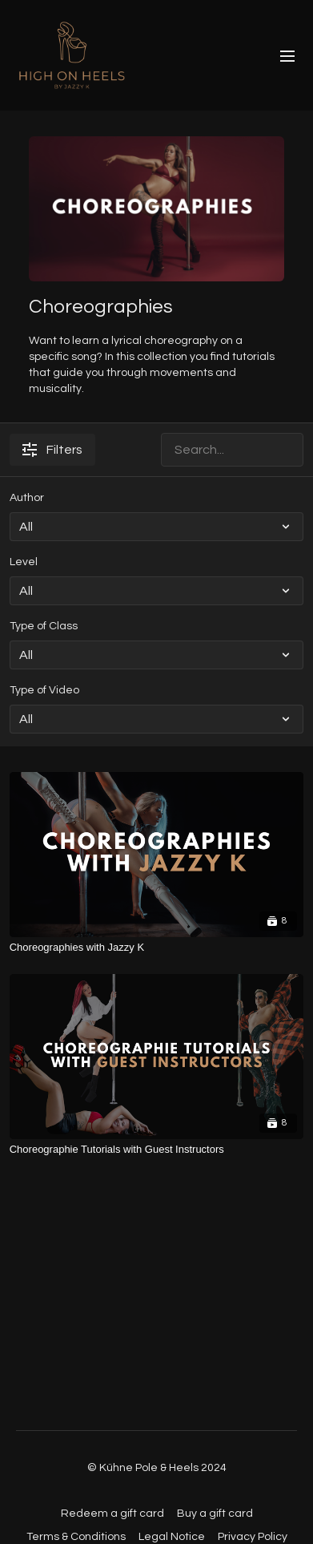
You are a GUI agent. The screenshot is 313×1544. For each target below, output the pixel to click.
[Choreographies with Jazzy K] (157, 948)
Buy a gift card (215, 1513)
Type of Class (44, 626)
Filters (52, 450)
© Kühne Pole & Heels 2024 (157, 1467)
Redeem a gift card (112, 1513)
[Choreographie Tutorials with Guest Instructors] (157, 1150)
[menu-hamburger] (287, 56)
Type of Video (44, 690)
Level (24, 562)
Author (27, 497)
